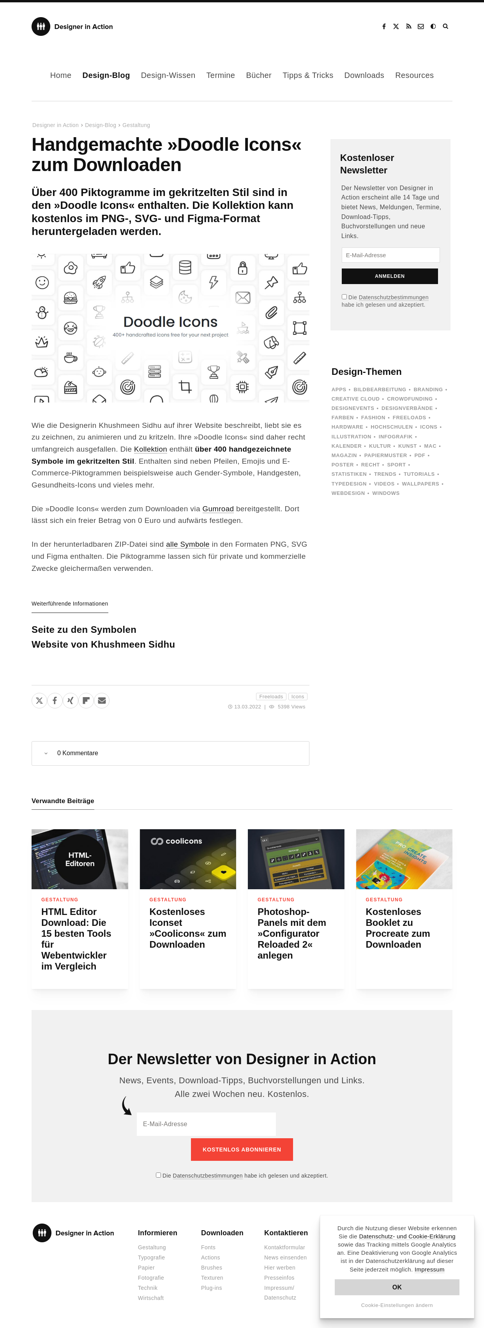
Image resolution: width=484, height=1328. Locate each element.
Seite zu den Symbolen (84, 629)
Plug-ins (211, 1286)
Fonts (208, 1246)
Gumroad (219, 509)
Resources (414, 75)
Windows (385, 493)
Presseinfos (279, 1276)
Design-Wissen (168, 75)
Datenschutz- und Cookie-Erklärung (407, 1236)
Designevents (353, 408)
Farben (343, 417)
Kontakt (421, 26)
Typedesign (349, 484)
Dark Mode (434, 26)
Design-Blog (106, 75)
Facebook (384, 26)
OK (397, 1287)
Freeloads (271, 696)
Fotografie (151, 1276)
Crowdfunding (410, 399)
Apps (339, 389)
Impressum (430, 1269)
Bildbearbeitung (379, 389)
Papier (146, 1266)
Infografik (396, 437)
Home (61, 75)
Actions (210, 1256)
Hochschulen (392, 427)
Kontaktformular (284, 1246)
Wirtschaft (151, 1296)
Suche (446, 26)
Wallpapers (420, 484)
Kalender (347, 446)
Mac (430, 446)
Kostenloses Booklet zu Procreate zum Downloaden (398, 928)
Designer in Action (72, 26)
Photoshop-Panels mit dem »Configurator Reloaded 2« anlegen (292, 934)
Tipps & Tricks (308, 75)
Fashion (373, 417)
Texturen (212, 1276)
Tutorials (419, 474)
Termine (220, 75)
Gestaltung (136, 125)
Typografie (151, 1256)
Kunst (407, 446)
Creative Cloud (356, 399)
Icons (297, 696)
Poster (343, 465)
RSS (409, 26)
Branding (428, 389)
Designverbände (407, 408)
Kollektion (151, 449)
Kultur (380, 446)
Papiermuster (385, 455)
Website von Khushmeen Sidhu (103, 644)
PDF (419, 455)
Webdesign (348, 493)
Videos (384, 484)
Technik (147, 1286)
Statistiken (349, 474)
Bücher (259, 75)
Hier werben (279, 1266)
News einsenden (285, 1256)
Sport (396, 465)
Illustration (351, 437)
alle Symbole (188, 544)
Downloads (364, 75)
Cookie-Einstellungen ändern (397, 1305)
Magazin (344, 455)
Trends (385, 474)
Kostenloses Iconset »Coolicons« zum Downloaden (188, 928)
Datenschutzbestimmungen (394, 297)
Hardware (348, 427)
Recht (370, 465)
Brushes (211, 1266)
